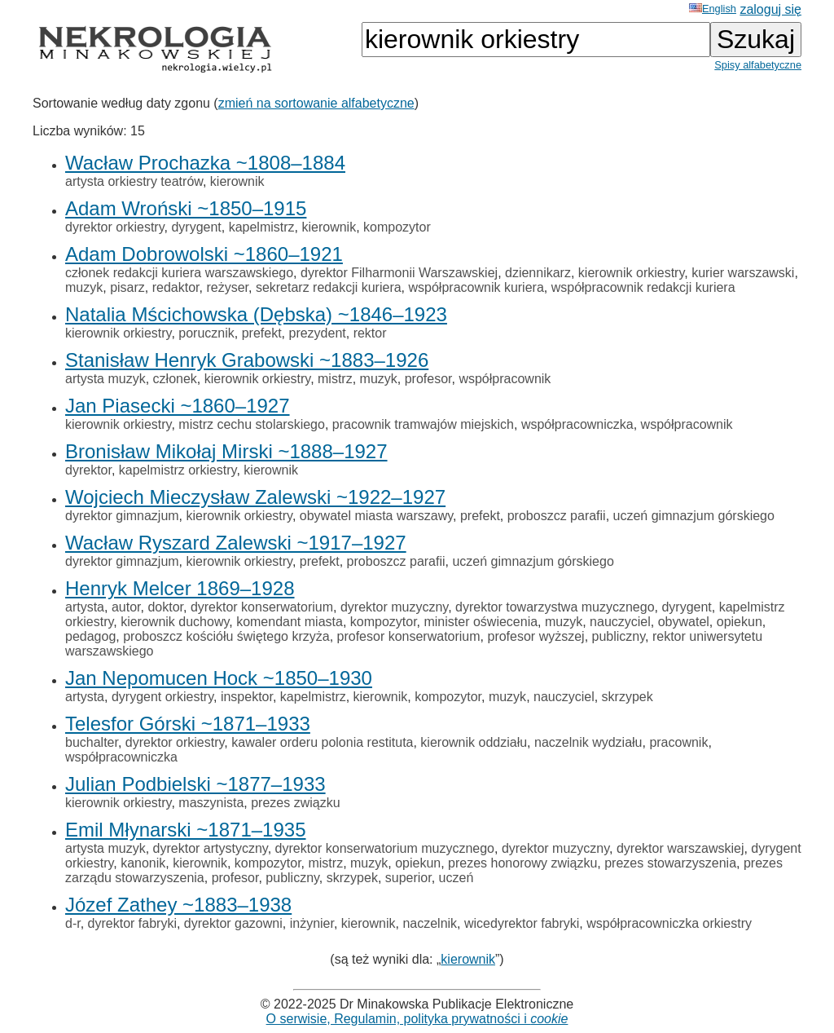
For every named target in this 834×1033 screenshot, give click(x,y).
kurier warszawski (742, 273)
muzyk (84, 287)
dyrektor (88, 470)
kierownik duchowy (175, 622)
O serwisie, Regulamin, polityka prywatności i (417, 1019)
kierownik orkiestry (631, 273)
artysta (84, 607)
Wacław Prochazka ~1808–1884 (205, 163)
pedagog (90, 636)
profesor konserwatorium (409, 636)
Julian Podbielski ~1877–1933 (195, 784)
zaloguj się (770, 9)
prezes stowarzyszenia (670, 863)
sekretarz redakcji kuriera (329, 287)
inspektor (247, 697)
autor (126, 607)
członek (175, 379)
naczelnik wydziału (588, 742)
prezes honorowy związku (522, 863)
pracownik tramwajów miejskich (423, 424)
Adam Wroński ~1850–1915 (185, 208)
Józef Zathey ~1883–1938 (178, 905)
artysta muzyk (105, 379)
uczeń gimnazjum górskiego (694, 516)
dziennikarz (538, 273)
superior (408, 878)
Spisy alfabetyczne (757, 65)
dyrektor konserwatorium (262, 607)
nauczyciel (620, 622)
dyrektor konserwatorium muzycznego (384, 848)
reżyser (227, 287)
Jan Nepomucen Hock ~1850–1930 (218, 678)
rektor (370, 333)
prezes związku (295, 803)
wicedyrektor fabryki (521, 923)
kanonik (143, 863)
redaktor (176, 287)
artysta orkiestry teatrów (134, 181)
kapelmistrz (262, 227)
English (712, 8)
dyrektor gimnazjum (122, 516)
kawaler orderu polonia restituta (322, 742)
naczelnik (429, 923)
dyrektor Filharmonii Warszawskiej (399, 273)
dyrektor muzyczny (394, 607)
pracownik (678, 742)
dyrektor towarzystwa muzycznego (555, 607)
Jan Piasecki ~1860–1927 (177, 406)
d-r (73, 923)
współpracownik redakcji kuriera (643, 287)
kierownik (237, 181)
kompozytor (397, 227)
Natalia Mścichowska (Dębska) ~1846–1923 (256, 314)
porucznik (206, 333)
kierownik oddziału (473, 742)
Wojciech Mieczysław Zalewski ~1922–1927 (255, 497)
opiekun (739, 622)
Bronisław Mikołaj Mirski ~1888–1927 (226, 451)
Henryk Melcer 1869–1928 (180, 588)
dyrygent (196, 227)
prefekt (262, 333)
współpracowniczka (577, 424)
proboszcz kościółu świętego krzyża (226, 636)
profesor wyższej (535, 636)
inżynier (312, 923)
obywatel (683, 622)
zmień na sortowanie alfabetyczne (316, 103)
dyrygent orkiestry (162, 697)
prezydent (316, 333)
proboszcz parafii (556, 516)
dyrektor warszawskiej (680, 848)
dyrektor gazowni (233, 923)
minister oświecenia (481, 622)
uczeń (456, 878)
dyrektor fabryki (132, 923)
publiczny (619, 636)
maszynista (211, 803)
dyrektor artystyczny (210, 848)
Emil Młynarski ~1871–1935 (185, 830)
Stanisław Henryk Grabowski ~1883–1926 (246, 360)
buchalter (91, 742)
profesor (428, 379)
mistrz (335, 379)
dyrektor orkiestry (115, 227)
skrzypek (627, 697)
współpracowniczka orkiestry (669, 923)
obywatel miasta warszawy (376, 516)
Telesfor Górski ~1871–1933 (187, 724)
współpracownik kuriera (476, 287)
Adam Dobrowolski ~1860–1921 (204, 254)
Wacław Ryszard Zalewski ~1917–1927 (235, 543)
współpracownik (505, 379)
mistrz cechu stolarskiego (251, 424)
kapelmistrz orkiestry (178, 470)
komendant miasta (289, 622)
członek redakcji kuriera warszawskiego (179, 273)
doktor (165, 607)
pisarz (127, 287)
